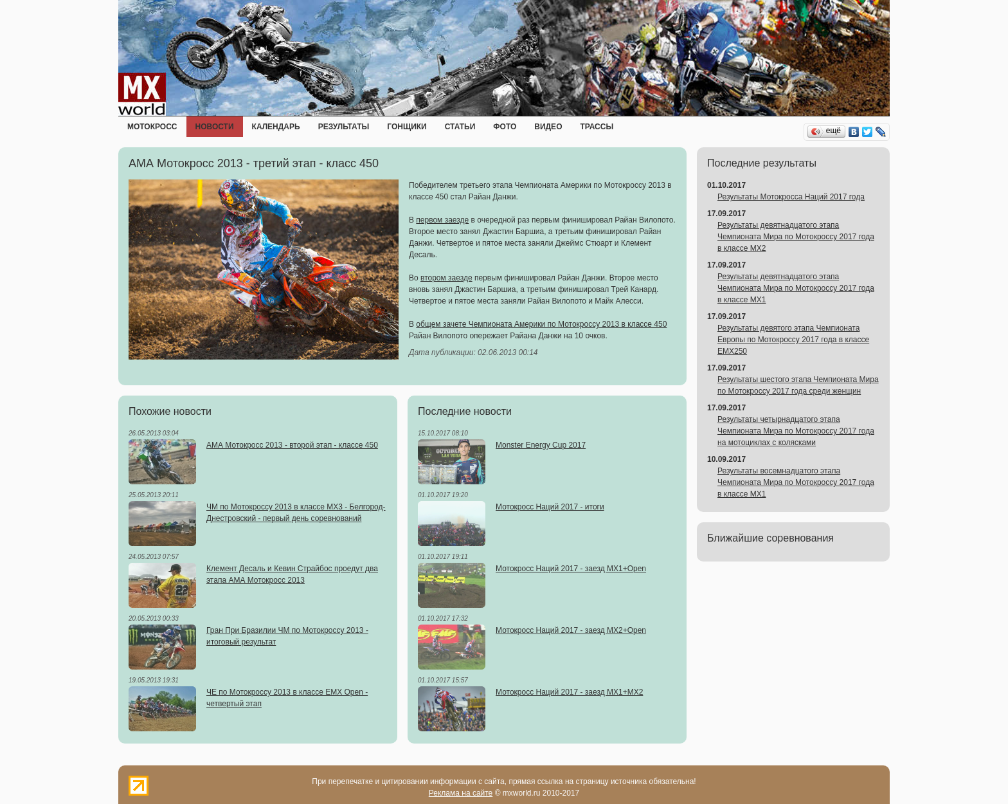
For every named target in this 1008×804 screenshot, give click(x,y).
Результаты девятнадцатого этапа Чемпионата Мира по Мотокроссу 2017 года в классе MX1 (795, 288)
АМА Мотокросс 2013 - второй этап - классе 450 (292, 445)
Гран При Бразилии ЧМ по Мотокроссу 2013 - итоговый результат (287, 636)
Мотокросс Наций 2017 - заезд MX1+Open (571, 568)
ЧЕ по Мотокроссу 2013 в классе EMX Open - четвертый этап (287, 698)
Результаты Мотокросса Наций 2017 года (791, 196)
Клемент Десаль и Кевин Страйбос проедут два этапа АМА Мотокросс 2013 (292, 574)
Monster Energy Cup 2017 (541, 445)
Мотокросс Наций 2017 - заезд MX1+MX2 (569, 692)
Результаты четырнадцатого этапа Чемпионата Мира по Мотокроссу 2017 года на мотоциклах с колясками (795, 431)
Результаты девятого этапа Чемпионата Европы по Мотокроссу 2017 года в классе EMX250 (793, 340)
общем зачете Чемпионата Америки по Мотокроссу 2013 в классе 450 (541, 324)
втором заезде (446, 277)
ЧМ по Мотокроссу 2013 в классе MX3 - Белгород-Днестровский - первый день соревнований (296, 512)
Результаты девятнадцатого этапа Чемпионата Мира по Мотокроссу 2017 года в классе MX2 (795, 237)
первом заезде (442, 219)
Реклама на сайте (461, 793)
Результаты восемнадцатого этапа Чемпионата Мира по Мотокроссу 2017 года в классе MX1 (795, 482)
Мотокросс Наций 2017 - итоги (550, 506)
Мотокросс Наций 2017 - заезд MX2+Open (571, 630)
